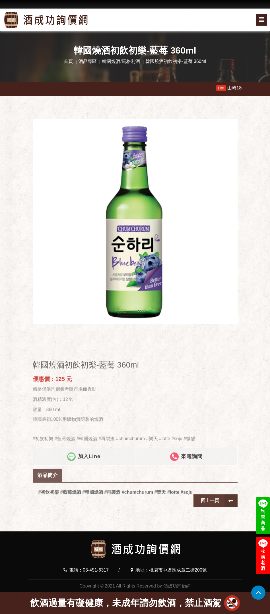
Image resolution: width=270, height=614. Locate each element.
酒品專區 (88, 61)
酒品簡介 (47, 488)
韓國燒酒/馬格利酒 (121, 61)
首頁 (68, 61)
